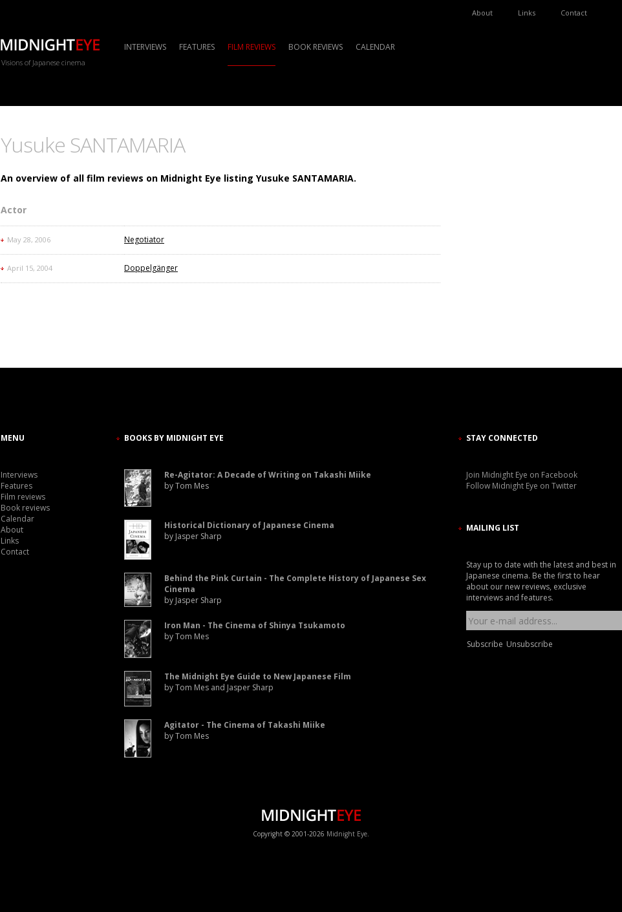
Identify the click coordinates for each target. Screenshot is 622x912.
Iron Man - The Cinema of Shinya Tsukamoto (254, 625)
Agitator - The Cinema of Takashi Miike (244, 724)
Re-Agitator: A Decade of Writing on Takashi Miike (267, 474)
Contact (574, 12)
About (482, 12)
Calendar (375, 46)
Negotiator (144, 239)
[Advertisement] (505, 248)
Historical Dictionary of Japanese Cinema (249, 525)
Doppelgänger (151, 267)
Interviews (145, 46)
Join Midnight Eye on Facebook (521, 474)
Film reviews (251, 46)
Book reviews (315, 46)
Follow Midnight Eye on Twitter (521, 485)
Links (526, 12)
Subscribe (485, 644)
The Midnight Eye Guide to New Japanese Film (257, 676)
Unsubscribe (529, 644)
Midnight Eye (347, 833)
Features (197, 46)
